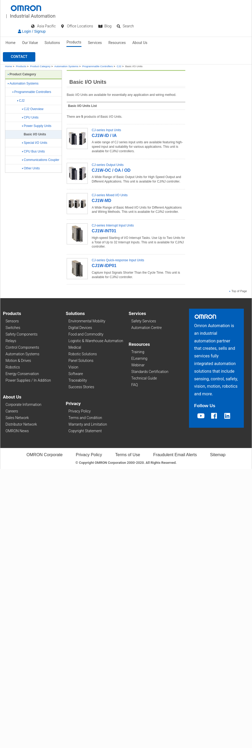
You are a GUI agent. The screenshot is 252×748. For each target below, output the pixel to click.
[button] (19, 57)
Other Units (31, 168)
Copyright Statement (85, 431)
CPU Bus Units (33, 151)
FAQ (134, 385)
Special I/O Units (34, 143)
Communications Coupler (40, 160)
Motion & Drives (18, 360)
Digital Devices (80, 328)
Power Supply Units (36, 126)
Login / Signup (32, 31)
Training (137, 352)
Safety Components (21, 334)
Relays (11, 341)
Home (11, 43)
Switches (13, 328)
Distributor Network (21, 424)
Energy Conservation (22, 374)
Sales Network (17, 418)
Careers (12, 411)
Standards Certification (149, 372)
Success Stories (81, 387)
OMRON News (17, 431)
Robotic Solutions (83, 354)
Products (73, 42)
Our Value (30, 43)
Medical (75, 347)
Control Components (22, 347)
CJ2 (119, 66)
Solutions (52, 43)
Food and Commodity (86, 334)
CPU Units (30, 117)
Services (95, 43)
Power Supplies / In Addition (28, 380)
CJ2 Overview (32, 109)
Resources (117, 43)
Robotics (13, 367)
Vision (74, 367)
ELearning (139, 358)
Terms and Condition (85, 418)
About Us (139, 43)
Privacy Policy (80, 411)
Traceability (78, 380)
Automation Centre (146, 328)
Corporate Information (23, 404)
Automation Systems (66, 66)
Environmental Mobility (87, 321)
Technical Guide (144, 378)
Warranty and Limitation (88, 424)
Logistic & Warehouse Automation (96, 341)
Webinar (137, 365)
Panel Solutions (81, 360)
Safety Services (143, 321)
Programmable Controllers (97, 66)
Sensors (12, 321)
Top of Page (238, 291)
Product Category (40, 66)
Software (76, 374)
